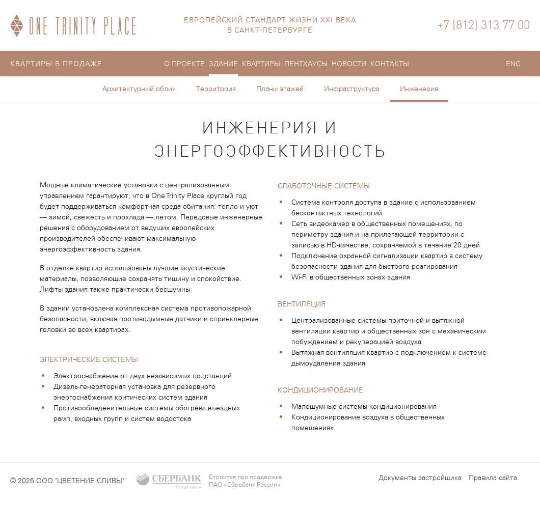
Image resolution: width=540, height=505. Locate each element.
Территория (216, 89)
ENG (513, 64)
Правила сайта (493, 478)
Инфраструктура (352, 89)
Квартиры (261, 64)
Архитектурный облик (139, 89)
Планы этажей (280, 89)
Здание (223, 64)
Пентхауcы (306, 64)
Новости (349, 64)
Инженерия (419, 89)
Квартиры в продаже (56, 64)
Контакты (389, 64)
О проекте (184, 64)
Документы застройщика (420, 478)
